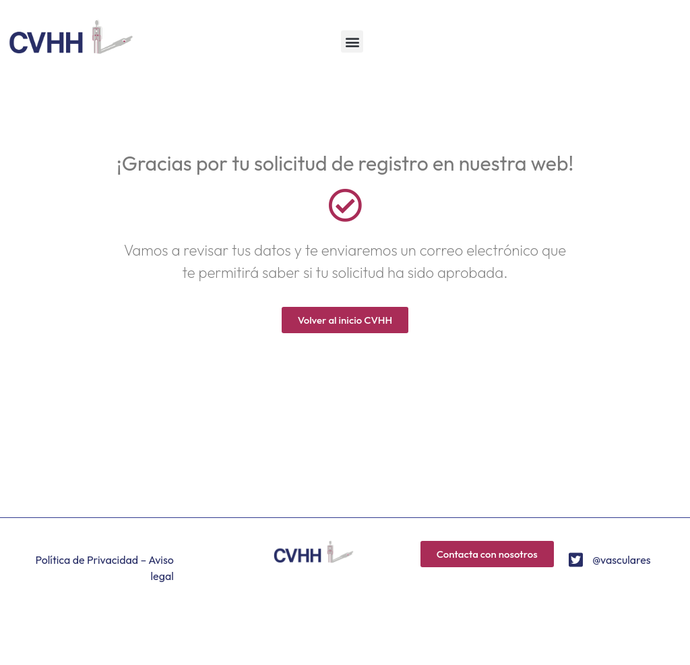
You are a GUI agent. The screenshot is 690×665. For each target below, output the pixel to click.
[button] (352, 41)
